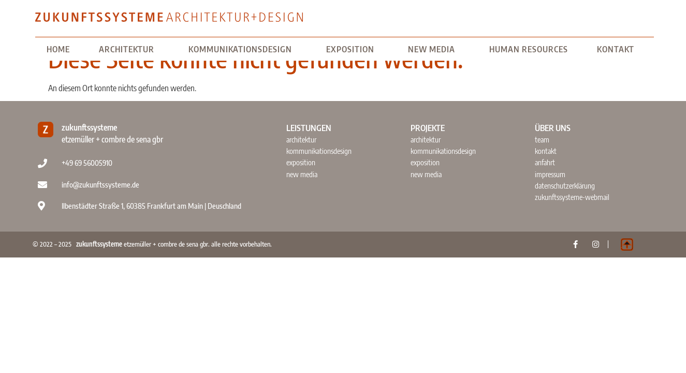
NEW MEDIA (434, 49)
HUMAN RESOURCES (528, 49)
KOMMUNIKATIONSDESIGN (242, 49)
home (58, 49)
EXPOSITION (353, 49)
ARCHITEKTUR (129, 49)
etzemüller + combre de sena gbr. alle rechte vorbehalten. (174, 244)
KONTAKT (618, 49)
